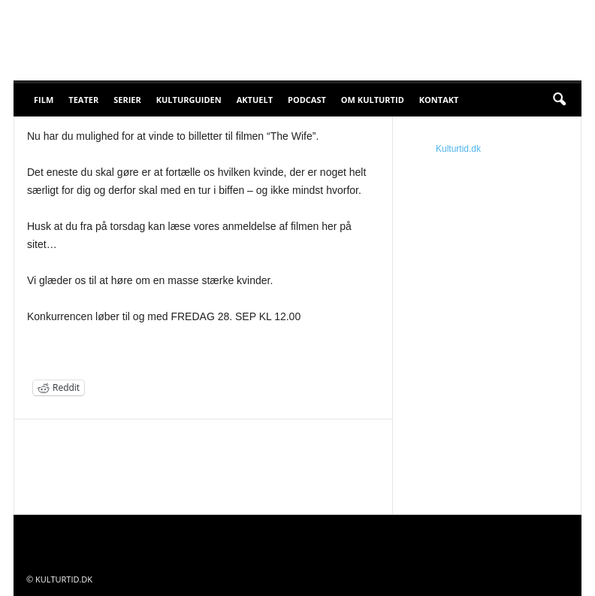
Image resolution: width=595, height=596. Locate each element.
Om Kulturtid (372, 99)
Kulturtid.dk (458, 149)
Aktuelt (255, 99)
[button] (558, 99)
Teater (83, 99)
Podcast (307, 99)
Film (43, 99)
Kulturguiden (189, 99)
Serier (127, 99)
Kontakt (439, 99)
